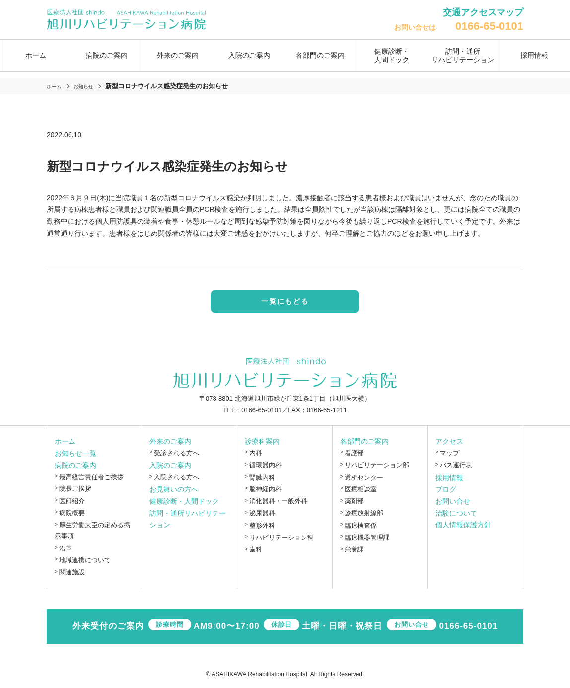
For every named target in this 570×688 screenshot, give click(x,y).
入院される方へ (176, 480)
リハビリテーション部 (377, 469)
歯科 (255, 553)
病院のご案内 (75, 469)
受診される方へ (176, 456)
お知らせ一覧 (75, 457)
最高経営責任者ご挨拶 (91, 480)
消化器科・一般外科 (278, 505)
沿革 (65, 551)
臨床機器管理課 (367, 541)
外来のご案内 (170, 445)
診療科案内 (262, 445)
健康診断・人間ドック (391, 55)
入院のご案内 (170, 469)
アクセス (449, 445)
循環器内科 (265, 469)
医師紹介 (72, 504)
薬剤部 (354, 505)
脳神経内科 (265, 492)
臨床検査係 (361, 529)
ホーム (35, 55)
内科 (255, 456)
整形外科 (262, 529)
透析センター (364, 480)
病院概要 (72, 516)
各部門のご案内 (364, 445)
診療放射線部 (364, 517)
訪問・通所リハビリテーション (462, 55)
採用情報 (534, 55)
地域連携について (85, 563)
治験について (456, 517)
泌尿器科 (262, 517)
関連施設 (72, 576)
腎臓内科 (262, 480)
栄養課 (354, 553)
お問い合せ (452, 505)
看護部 (354, 456)
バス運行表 (456, 469)
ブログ (445, 493)
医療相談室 (361, 492)
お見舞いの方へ (173, 493)
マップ (449, 456)
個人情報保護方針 (463, 529)
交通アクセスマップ (483, 12)
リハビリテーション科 (281, 541)
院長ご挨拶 (75, 492)
